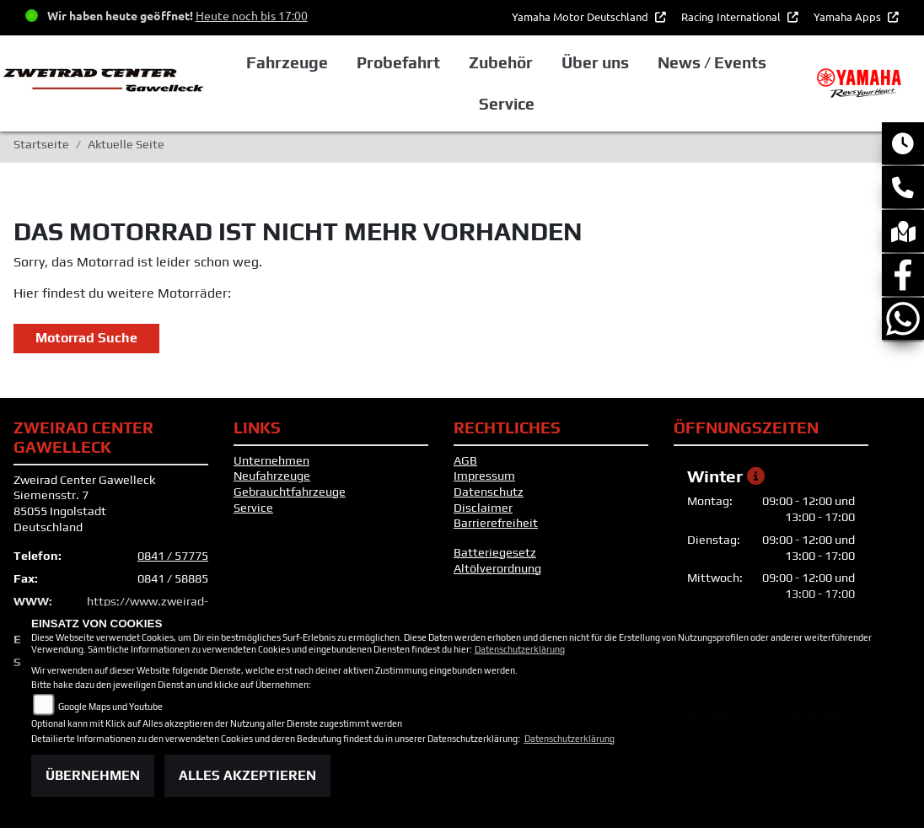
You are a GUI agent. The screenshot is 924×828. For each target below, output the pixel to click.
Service (253, 507)
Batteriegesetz (495, 552)
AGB (465, 460)
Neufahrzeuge (272, 475)
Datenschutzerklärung (520, 649)
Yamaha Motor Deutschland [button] (581, 16)
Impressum (484, 475)
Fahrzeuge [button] (287, 62)
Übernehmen (93, 775)
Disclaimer (483, 507)
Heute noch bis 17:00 (252, 15)
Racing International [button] (732, 16)
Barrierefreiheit (496, 523)
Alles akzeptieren (247, 775)
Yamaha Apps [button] (849, 16)
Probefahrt (398, 62)
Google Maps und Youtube (110, 707)
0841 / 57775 (172, 555)
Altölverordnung (497, 568)
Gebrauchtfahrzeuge (290, 491)
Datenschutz (489, 491)
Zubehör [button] (501, 62)
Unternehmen (271, 460)
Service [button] (507, 103)
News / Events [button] (712, 62)
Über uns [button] (595, 62)
